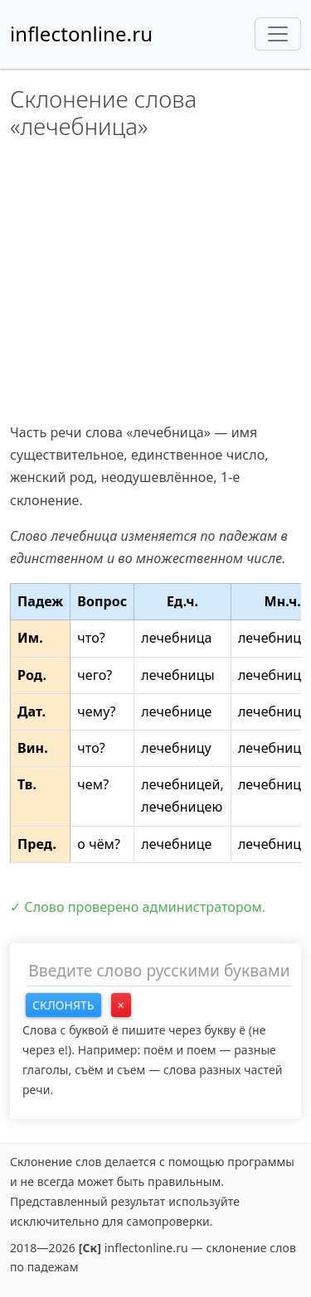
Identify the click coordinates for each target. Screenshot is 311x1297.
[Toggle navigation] (278, 34)
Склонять (63, 1005)
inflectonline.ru (81, 33)
